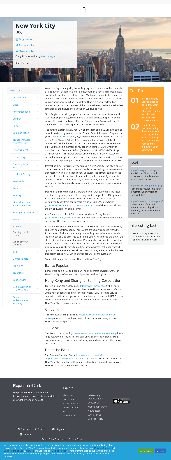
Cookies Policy (95, 418)
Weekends (18, 181)
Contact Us (94, 402)
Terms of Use (61, 439)
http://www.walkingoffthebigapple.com (150, 185)
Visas (15, 104)
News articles (25, 51)
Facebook (26, 429)
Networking (19, 157)
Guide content (70, 407)
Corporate (68, 399)
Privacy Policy (48, 439)
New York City (17, 90)
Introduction (19, 97)
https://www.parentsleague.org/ (146, 170)
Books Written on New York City (22, 288)
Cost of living (19, 279)
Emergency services (24, 212)
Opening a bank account (20, 234)
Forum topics (25, 45)
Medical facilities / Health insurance (22, 204)
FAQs (66, 411)
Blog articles (24, 39)
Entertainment (20, 149)
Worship (17, 195)
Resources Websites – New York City (21, 300)
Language (18, 265)
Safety (16, 219)
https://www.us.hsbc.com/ (93, 285)
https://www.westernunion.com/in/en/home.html (70, 205)
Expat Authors (70, 403)
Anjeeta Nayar (48, 56)
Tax (15, 251)
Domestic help (20, 258)
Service (30, 451)
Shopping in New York (21, 165)
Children (17, 118)
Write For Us (95, 414)
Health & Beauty (21, 174)
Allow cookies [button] (146, 451)
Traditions (18, 272)
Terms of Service (76, 439)
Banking (17, 226)
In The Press (70, 415)
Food (15, 125)
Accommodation (21, 111)
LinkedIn (25, 434)
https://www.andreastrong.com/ (147, 201)
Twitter (42, 429)
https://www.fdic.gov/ (63, 136)
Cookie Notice (59, 451)
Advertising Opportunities (95, 397)
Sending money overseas (20, 243)
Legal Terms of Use (13, 451)
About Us (68, 395)
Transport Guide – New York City (22, 141)
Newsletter (94, 410)
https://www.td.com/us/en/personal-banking (94, 333)
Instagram (58, 429)
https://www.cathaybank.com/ (61, 217)
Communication (21, 132)
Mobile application (97, 406)
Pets (15, 188)
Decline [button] (160, 451)
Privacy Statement (103, 448)
